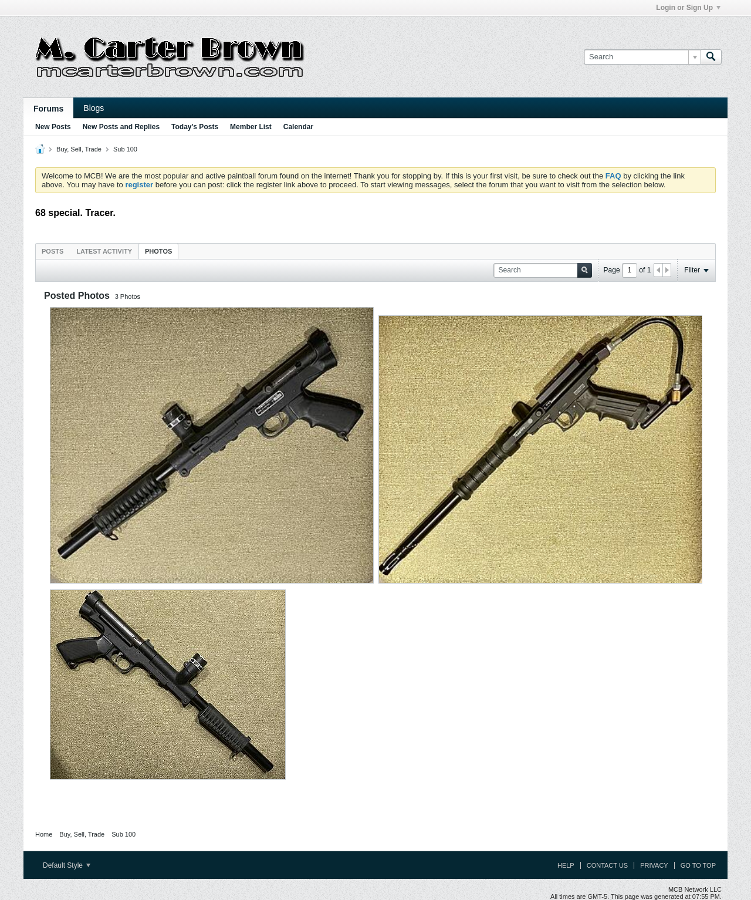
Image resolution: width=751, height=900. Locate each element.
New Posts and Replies (121, 127)
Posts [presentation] (52, 251)
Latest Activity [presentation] (104, 251)
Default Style (66, 865)
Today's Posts (194, 127)
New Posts (53, 127)
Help (565, 865)
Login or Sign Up (688, 8)
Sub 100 (125, 149)
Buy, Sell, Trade (79, 149)
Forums (48, 108)
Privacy (654, 865)
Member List (251, 127)
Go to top (698, 865)
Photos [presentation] (158, 251)
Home (43, 834)
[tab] (52, 251)
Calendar (298, 127)
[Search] (642, 57)
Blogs (93, 108)
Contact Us (607, 865)
